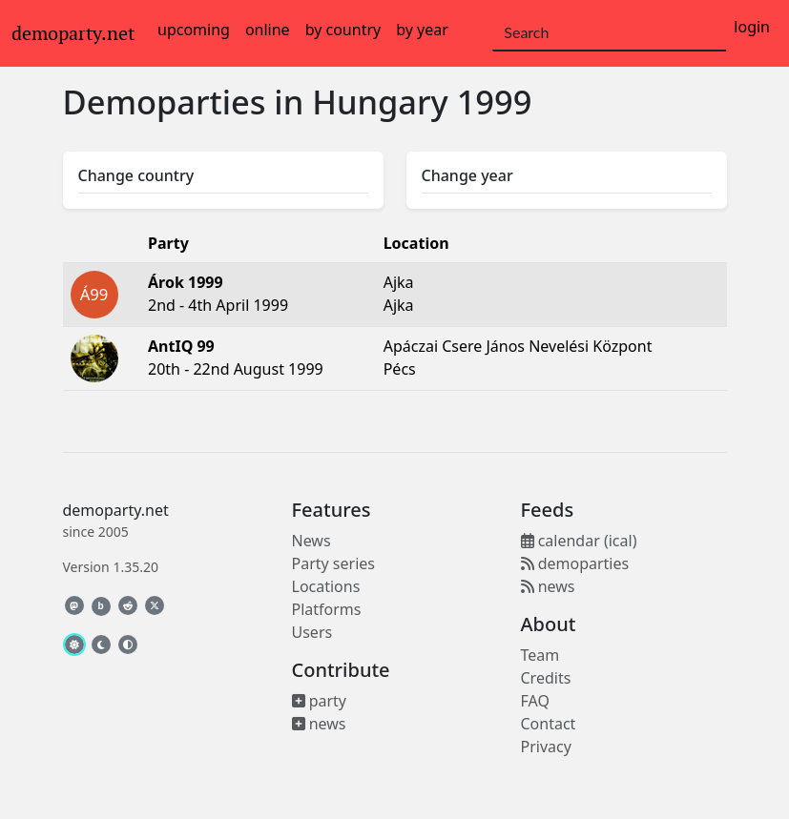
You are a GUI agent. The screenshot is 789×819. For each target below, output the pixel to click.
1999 (494, 101)
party (319, 700)
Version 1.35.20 (110, 567)
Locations (326, 586)
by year (422, 29)
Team (540, 655)
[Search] (609, 33)
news (319, 723)
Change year (467, 175)
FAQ (535, 700)
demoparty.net (73, 33)
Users (312, 632)
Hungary (380, 101)
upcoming (193, 29)
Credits (546, 677)
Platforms (327, 609)
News (311, 540)
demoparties (575, 563)
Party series (333, 563)
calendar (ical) (579, 540)
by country (343, 29)
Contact (548, 723)
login (752, 26)
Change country (136, 175)
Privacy (546, 746)
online (267, 29)
